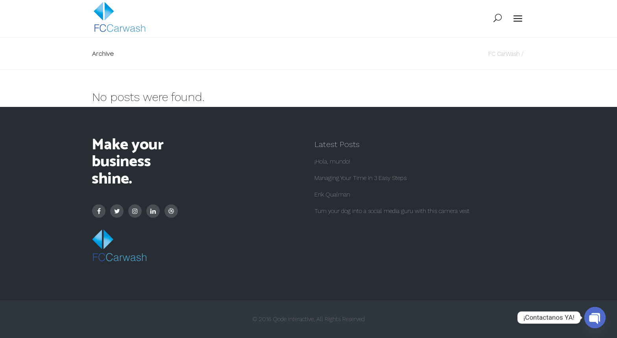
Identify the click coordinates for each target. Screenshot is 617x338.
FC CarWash (504, 54)
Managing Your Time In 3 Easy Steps (360, 178)
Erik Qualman (332, 194)
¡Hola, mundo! (332, 161)
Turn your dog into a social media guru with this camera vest (391, 211)
